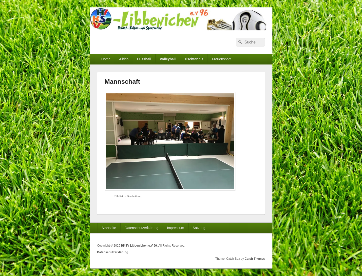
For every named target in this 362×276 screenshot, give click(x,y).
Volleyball (168, 59)
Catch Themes (255, 258)
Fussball (144, 59)
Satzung (199, 228)
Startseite (108, 228)
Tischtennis (194, 59)
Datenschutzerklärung (141, 228)
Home (105, 59)
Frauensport (221, 59)
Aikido (124, 59)
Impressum (175, 228)
